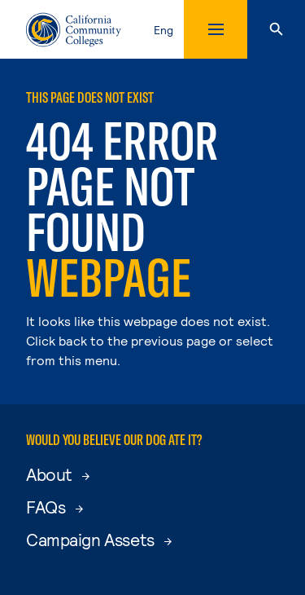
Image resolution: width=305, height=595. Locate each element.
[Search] (276, 29)
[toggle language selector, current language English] (167, 29)
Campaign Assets (99, 539)
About (57, 474)
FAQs (54, 506)
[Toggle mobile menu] (215, 29)
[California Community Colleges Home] (73, 30)
